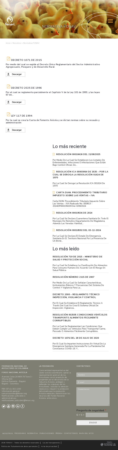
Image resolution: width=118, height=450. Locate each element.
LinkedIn (18, 406)
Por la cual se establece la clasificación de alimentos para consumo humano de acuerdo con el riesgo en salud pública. (80, 268)
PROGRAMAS (20, 433)
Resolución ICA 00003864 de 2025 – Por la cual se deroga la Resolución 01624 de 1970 (80, 174)
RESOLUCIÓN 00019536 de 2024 (72, 212)
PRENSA (59, 433)
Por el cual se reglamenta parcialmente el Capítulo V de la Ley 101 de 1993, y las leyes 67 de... (53, 93)
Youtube (8, 406)
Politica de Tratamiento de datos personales (19, 446)
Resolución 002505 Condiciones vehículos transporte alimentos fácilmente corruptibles (80, 317)
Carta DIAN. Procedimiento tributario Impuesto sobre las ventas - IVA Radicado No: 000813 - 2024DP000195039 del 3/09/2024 (79, 203)
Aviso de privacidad (49, 446)
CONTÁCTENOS (71, 433)
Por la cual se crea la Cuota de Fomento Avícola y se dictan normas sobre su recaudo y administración (53, 121)
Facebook (22, 406)
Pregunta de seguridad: (91, 410)
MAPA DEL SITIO (86, 433)
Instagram (13, 406)
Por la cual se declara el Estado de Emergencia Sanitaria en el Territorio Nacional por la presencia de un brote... (79, 238)
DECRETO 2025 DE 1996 (26, 88)
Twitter (4, 406)
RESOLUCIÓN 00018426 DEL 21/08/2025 (76, 154)
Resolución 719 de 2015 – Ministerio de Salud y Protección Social (77, 258)
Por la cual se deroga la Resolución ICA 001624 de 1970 (79, 184)
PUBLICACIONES (47, 433)
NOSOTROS (7, 433)
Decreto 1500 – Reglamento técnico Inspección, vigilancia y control (76, 296)
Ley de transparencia (51, 443)
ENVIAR (93, 422)
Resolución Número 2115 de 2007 (73, 277)
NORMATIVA (32, 433)
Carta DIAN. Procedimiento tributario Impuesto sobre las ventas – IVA (80, 194)
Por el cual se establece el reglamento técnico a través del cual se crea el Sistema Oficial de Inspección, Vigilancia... (78, 305)
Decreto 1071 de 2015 (26, 60)
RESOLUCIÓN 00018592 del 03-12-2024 (77, 230)
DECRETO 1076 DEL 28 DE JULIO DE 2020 (76, 338)
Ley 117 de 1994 (21, 115)
